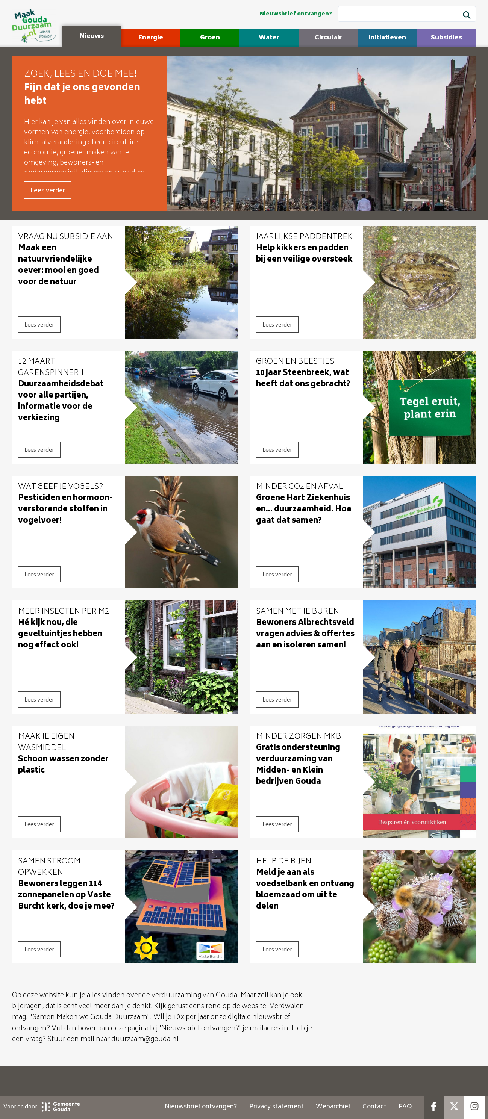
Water (269, 38)
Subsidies (446, 38)
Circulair (328, 38)
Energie (150, 38)
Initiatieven (387, 38)
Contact (374, 1107)
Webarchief (333, 1107)
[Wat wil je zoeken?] (407, 14)
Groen (210, 38)
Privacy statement (276, 1107)
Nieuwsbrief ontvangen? (296, 14)
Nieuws (92, 36)
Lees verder (47, 191)
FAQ (405, 1107)
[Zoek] (466, 16)
